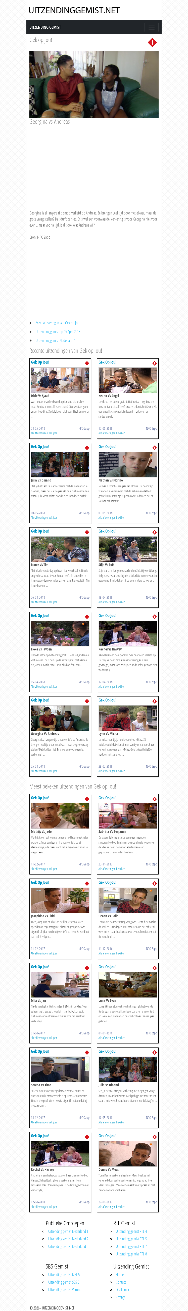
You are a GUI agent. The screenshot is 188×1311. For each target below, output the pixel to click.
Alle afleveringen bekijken (44, 433)
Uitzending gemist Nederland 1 (56, 340)
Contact (121, 1282)
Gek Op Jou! (40, 362)
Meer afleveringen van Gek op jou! (58, 323)
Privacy (120, 1297)
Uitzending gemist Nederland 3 (68, 1246)
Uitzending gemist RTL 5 (131, 1239)
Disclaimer (122, 1289)
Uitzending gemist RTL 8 (131, 1254)
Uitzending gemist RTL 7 (131, 1246)
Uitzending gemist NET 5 (64, 1274)
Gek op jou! (40, 39)
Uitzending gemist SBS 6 (63, 1282)
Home (120, 1274)
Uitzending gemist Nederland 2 (68, 1239)
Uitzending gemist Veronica (65, 1289)
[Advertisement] (94, 162)
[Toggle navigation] (152, 27)
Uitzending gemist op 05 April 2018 (58, 331)
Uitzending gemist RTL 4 (131, 1231)
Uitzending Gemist (45, 27)
